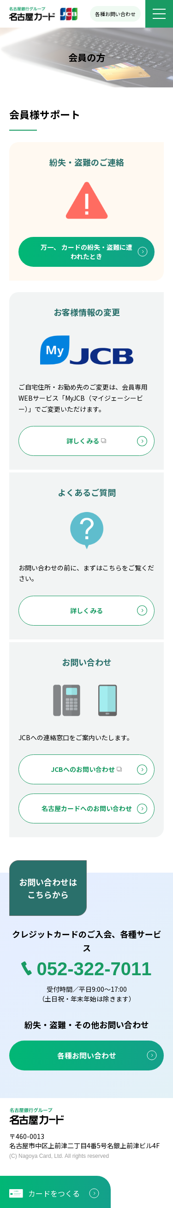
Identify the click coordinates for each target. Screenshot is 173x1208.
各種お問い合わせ (115, 13)
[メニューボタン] (159, 14)
